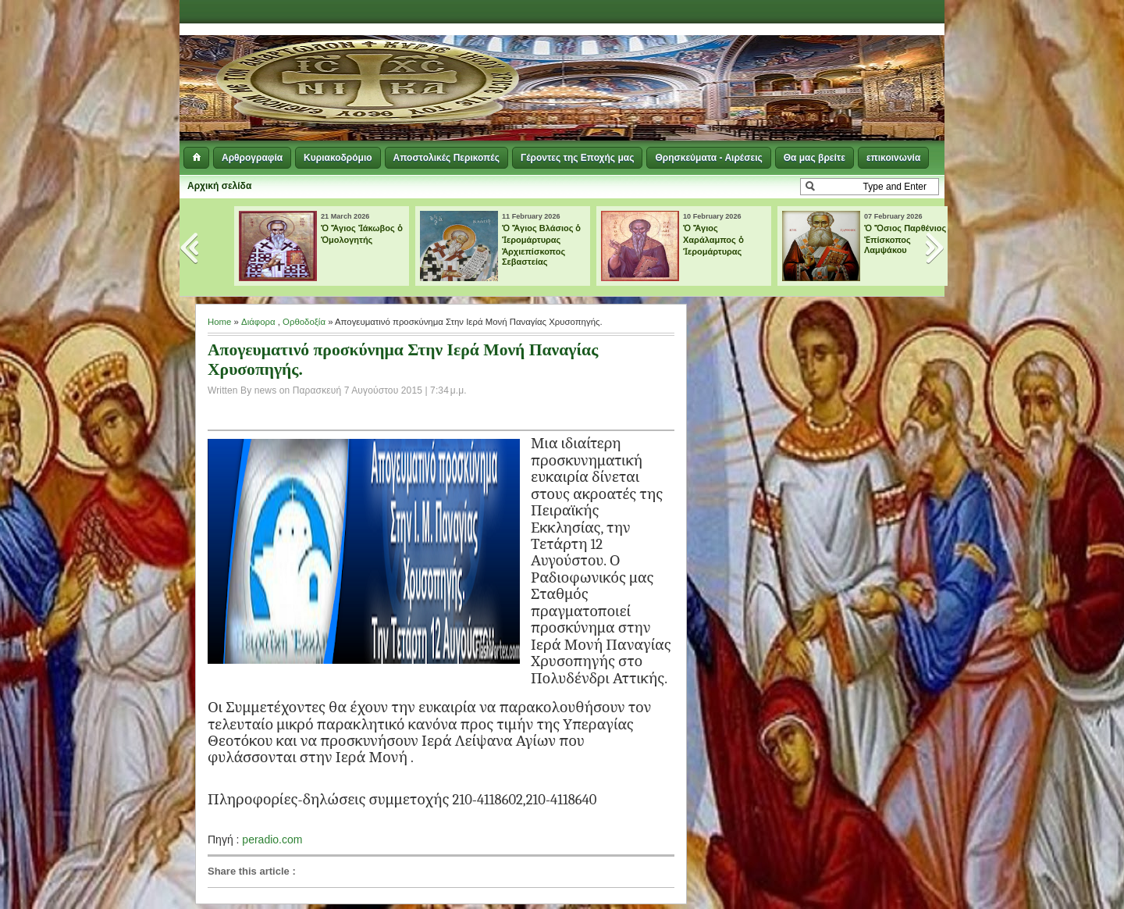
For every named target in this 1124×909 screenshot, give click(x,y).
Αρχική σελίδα (219, 185)
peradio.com (272, 839)
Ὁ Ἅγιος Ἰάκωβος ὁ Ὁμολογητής (362, 233)
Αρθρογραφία (252, 157)
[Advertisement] (754, 62)
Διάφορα (258, 321)
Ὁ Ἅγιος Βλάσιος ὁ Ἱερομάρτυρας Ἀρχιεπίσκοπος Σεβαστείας (542, 244)
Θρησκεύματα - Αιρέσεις (708, 157)
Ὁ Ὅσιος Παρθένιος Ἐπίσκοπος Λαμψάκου (905, 239)
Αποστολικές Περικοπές (446, 157)
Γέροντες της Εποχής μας (577, 157)
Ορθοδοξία (304, 321)
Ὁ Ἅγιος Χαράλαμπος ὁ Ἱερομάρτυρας (713, 239)
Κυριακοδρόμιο (338, 157)
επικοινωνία (893, 157)
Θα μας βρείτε (814, 157)
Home (219, 321)
